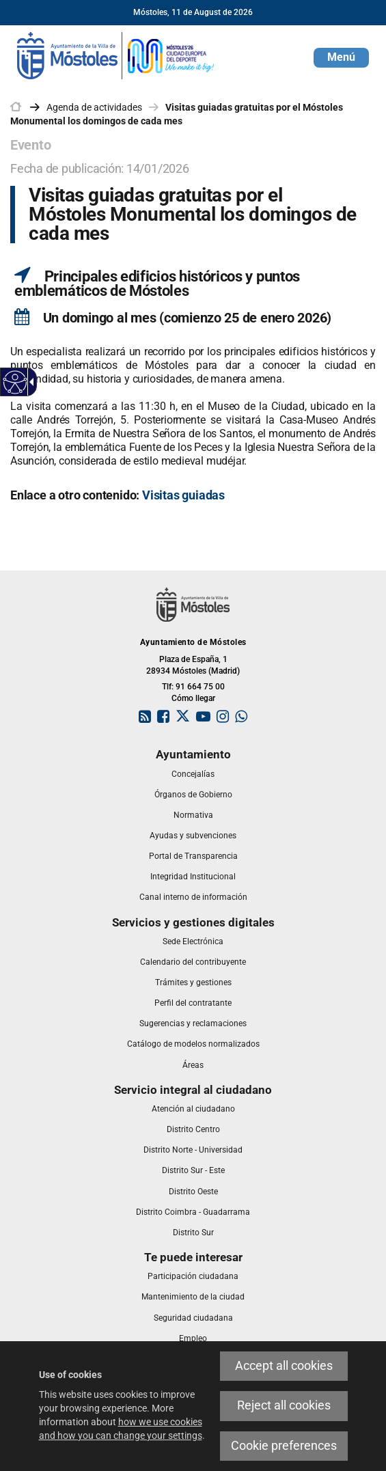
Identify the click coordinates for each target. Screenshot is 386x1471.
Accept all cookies (284, 1366)
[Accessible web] (15, 382)
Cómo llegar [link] (193, 698)
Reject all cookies (284, 1405)
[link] (116, 54)
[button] (341, 58)
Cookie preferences (284, 1446)
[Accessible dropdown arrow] (29, 382)
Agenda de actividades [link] (94, 107)
